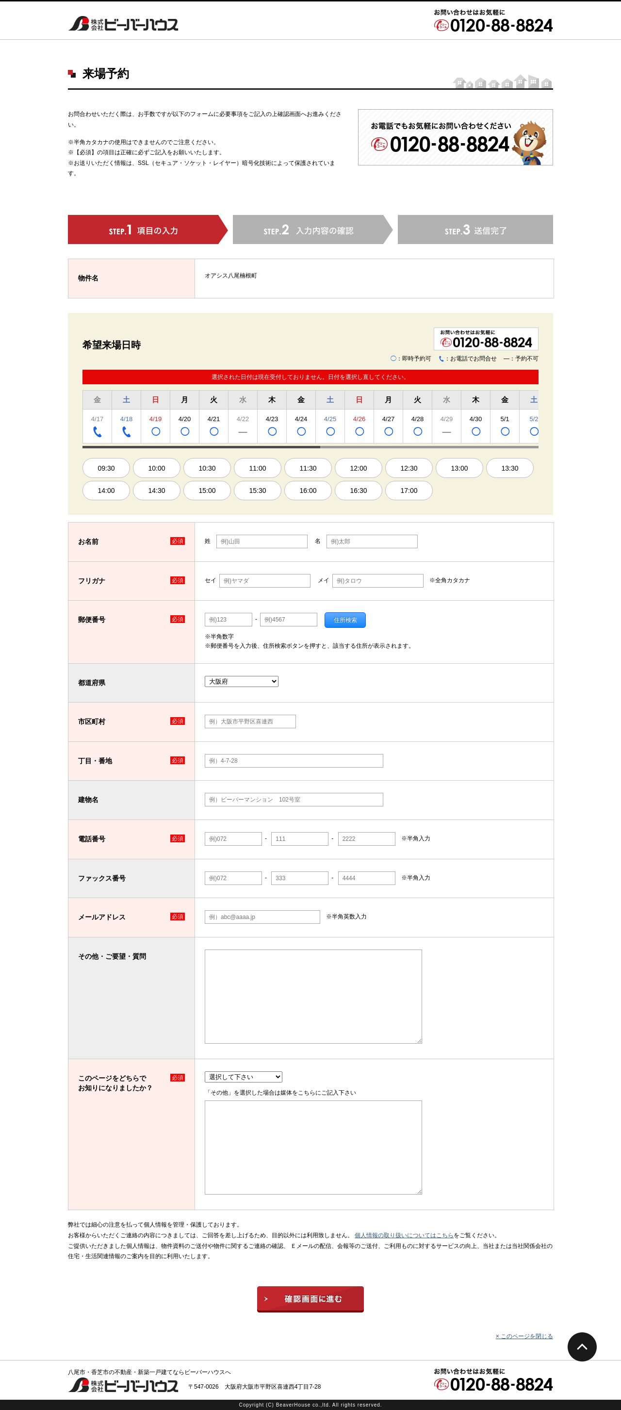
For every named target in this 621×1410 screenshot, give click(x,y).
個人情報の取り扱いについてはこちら (404, 1235)
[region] (310, 418)
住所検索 (345, 620)
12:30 (408, 468)
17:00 (408, 490)
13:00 (459, 468)
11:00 (257, 468)
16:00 (307, 490)
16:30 (358, 490)
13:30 (509, 468)
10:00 (156, 468)
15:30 (257, 490)
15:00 (206, 490)
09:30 (106, 468)
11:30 (307, 468)
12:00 (358, 468)
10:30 (206, 468)
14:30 (156, 490)
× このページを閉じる (524, 1336)
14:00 (106, 490)
